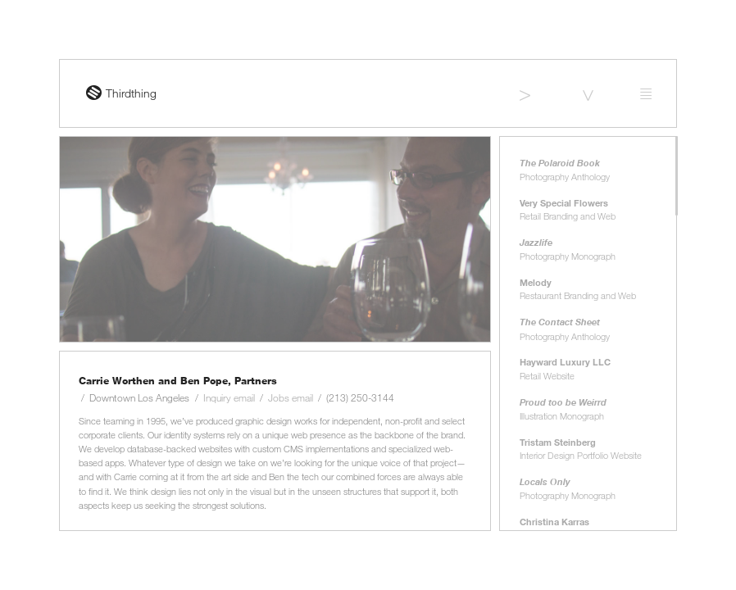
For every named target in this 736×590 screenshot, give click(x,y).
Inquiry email (229, 397)
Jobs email (290, 397)
